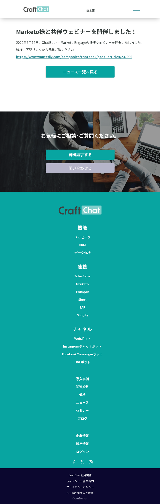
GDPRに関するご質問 (80, 493)
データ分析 (82, 253)
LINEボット (82, 362)
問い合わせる (80, 168)
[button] (136, 9)
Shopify (82, 315)
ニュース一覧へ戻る (80, 72)
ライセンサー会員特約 (80, 481)
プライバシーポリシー (80, 487)
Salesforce (82, 276)
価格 (82, 394)
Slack (82, 299)
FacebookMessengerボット (82, 354)
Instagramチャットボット (82, 346)
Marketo (82, 284)
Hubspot (82, 292)
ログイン (82, 452)
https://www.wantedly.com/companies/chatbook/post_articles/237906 (74, 56)
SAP (82, 307)
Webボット (82, 338)
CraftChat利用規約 (80, 475)
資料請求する (80, 154)
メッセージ (82, 237)
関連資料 (82, 387)
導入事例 (82, 379)
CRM (82, 245)
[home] (36, 9)
